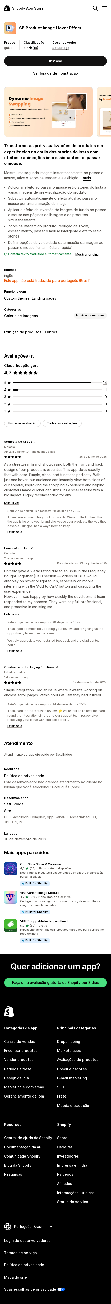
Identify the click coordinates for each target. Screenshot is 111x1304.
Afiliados (64, 1183)
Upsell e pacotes (72, 1069)
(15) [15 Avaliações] (35, 48)
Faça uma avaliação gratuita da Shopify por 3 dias (55, 982)
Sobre (62, 1138)
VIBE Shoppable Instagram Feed (44, 921)
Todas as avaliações (62, 423)
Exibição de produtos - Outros (30, 332)
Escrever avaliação (22, 423)
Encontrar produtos (21, 1050)
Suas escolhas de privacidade (30, 1289)
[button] (55, 874)
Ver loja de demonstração (55, 73)
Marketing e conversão (24, 1087)
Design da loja (16, 1078)
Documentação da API (23, 1147)
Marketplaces (69, 1050)
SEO (60, 1087)
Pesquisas (13, 1174)
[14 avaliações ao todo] (105, 382)
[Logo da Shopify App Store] (24, 8)
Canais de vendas (19, 1041)
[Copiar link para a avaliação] (35, 442)
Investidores (68, 1156)
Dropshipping (68, 1041)
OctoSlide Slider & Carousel (40, 864)
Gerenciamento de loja (24, 1096)
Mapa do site (15, 1277)
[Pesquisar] (95, 8)
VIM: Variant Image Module (39, 893)
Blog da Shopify (17, 1165)
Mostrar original (87, 254)
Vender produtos (19, 1059)
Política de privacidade (24, 776)
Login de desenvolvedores (27, 1240)
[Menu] (104, 8)
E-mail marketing (72, 1078)
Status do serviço (72, 1202)
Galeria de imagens (21, 316)
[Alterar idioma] (33, 1226)
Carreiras (65, 1147)
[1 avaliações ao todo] (106, 390)
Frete (61, 1096)
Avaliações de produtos (77, 1059)
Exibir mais (11, 503)
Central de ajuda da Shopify (28, 1138)
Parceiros (65, 1174)
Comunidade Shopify (22, 1156)
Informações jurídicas (76, 1193)
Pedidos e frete (17, 1069)
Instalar (55, 61)
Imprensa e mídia (72, 1165)
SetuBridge (60, 48)
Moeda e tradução (73, 1105)
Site (7, 811)
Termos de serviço (20, 1253)
